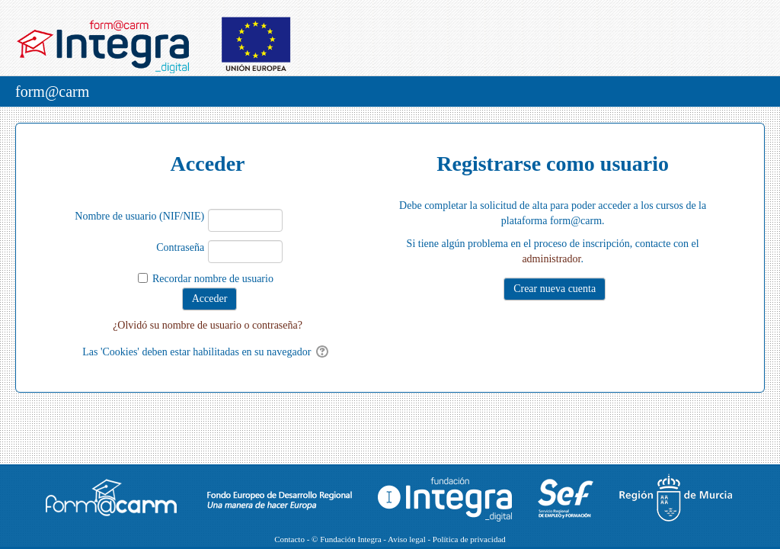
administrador (551, 259)
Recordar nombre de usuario (212, 278)
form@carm (52, 91)
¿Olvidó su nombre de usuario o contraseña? (207, 325)
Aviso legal (407, 539)
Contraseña (180, 247)
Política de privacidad (469, 539)
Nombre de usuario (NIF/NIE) (139, 216)
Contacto (289, 539)
